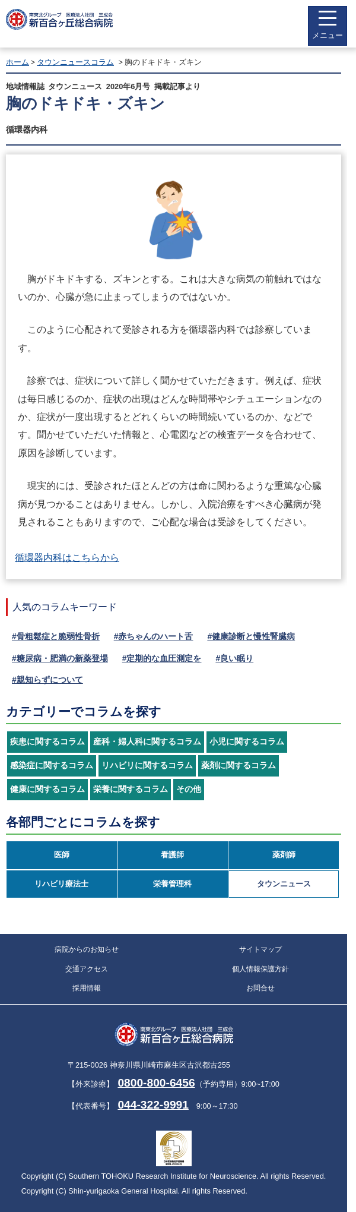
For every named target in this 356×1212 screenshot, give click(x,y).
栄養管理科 (172, 883)
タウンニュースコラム (75, 62)
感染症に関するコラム (51, 765)
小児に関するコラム (246, 741)
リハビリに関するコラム (147, 765)
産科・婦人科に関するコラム (147, 741)
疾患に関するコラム (47, 741)
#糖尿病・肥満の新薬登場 (60, 658)
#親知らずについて (47, 679)
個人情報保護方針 (260, 969)
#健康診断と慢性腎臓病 (251, 636)
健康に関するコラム (47, 789)
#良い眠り (234, 658)
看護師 (172, 854)
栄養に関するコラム (130, 789)
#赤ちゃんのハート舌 (153, 636)
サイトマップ (260, 949)
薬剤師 (283, 854)
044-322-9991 (153, 1105)
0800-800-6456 (156, 1083)
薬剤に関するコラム (238, 765)
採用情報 (86, 988)
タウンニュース (284, 883)
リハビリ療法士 (61, 883)
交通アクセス (86, 969)
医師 (61, 854)
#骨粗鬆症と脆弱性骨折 (56, 636)
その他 (188, 789)
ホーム (17, 62)
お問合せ (260, 988)
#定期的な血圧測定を (162, 658)
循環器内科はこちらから (67, 558)
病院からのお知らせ (87, 949)
